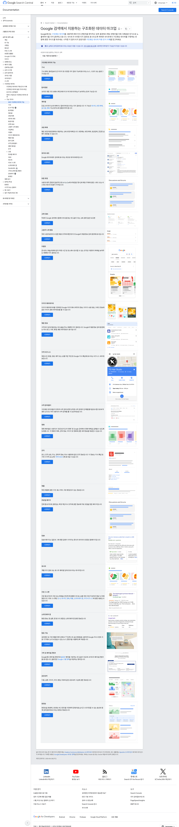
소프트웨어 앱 (78, 598)
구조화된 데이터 (58, 34)
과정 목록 (99, 106)
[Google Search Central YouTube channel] (76, 773)
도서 (59, 598)
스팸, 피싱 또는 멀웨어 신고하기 (43, 800)
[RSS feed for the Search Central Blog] (105, 773)
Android (62, 817)
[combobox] (139, 3)
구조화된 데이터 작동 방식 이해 (98, 39)
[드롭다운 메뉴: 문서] (46, 2)
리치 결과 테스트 (89, 46)
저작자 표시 (59, 457)
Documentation (11, 9)
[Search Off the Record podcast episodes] (134, 773)
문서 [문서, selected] (42, 3)
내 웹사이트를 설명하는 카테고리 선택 (51, 52)
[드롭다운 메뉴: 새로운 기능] (77, 2)
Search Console (167, 10)
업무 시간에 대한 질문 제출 (42, 797)
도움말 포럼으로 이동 (40, 793)
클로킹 (63, 657)
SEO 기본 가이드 (87, 797)
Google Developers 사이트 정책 (64, 754)
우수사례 (93, 3)
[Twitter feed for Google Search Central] (163, 773)
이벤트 (84, 3)
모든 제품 (114, 817)
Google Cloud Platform (99, 817)
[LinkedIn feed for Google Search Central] (47, 773)
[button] (15, 20)
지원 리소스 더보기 (39, 804)
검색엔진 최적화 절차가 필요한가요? (94, 793)
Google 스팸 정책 (63, 659)
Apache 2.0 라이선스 (126, 752)
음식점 (44, 108)
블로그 (60, 3)
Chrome (72, 817)
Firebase (83, 817)
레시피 (93, 106)
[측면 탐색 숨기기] (27, 823)
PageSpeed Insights (137, 800)
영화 (48, 108)
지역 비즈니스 (88, 598)
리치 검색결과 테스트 (137, 797)
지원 (52, 3)
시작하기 (47, 79)
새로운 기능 (70, 3)
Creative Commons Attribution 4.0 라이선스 (78, 752)
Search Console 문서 (89, 804)
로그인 (174, 3)
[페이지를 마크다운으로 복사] (126, 29)
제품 (71, 598)
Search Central (20, 2)
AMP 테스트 (134, 804)
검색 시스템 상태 (87, 800)
